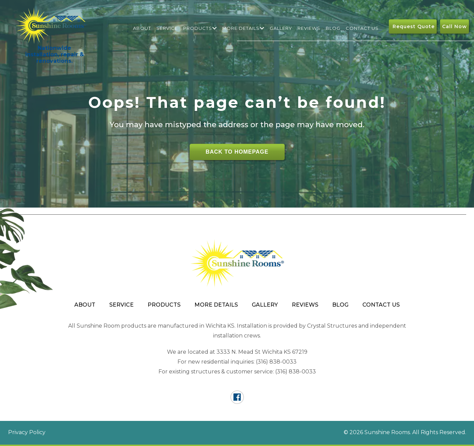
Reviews (309, 28)
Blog (333, 28)
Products (197, 28)
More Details (241, 28)
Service (167, 28)
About (142, 28)
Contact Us (362, 28)
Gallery (281, 28)
